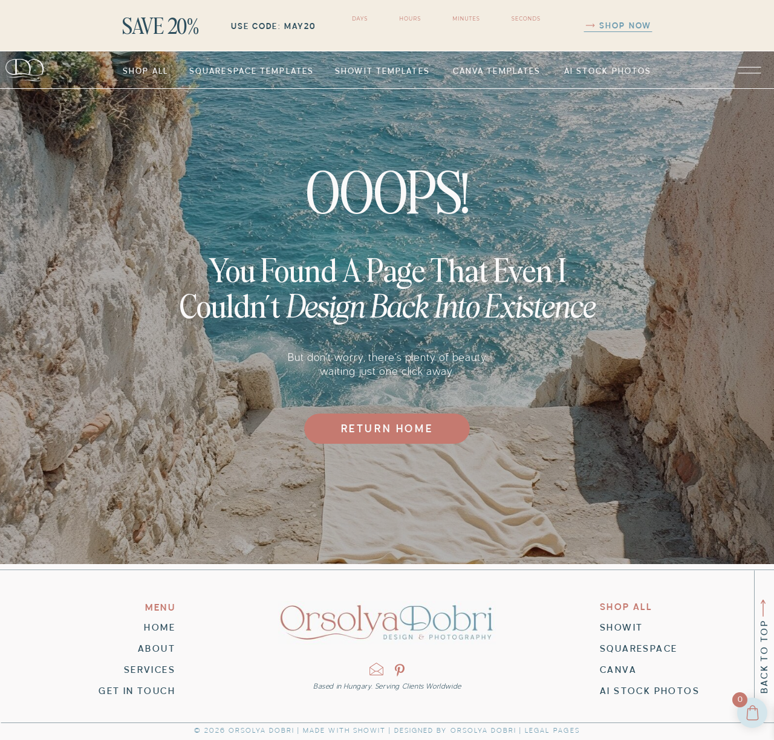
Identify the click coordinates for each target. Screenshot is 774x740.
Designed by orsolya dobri (455, 730)
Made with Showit (344, 730)
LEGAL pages (552, 730)
